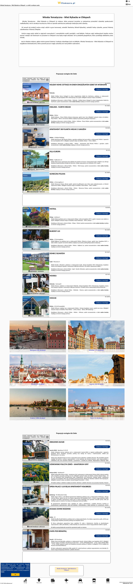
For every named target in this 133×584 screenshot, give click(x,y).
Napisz (131, 583)
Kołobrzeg (26, 488)
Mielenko (26, 86)
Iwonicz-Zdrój (27, 444)
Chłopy (25, 210)
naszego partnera (94, 101)
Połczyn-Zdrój (27, 466)
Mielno (25, 109)
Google (27, 564)
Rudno (25, 510)
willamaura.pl (66, 3)
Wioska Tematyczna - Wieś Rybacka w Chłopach (66, 569)
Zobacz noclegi (102, 89)
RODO (2, 572)
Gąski (24, 255)
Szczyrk (25, 533)
